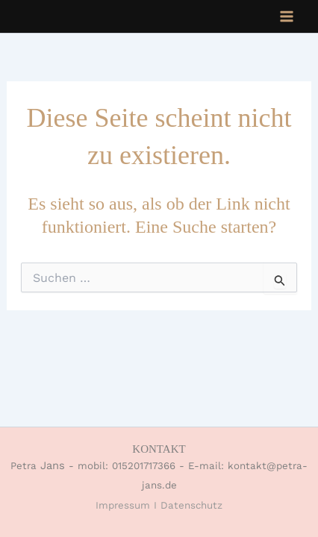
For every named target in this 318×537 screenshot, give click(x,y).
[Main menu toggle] (286, 16)
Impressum (123, 505)
